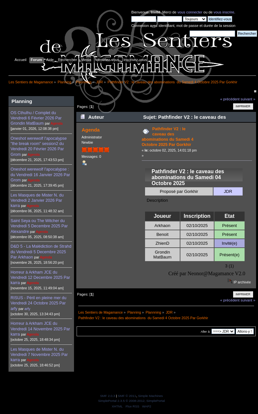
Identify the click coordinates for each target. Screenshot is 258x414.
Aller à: (206, 331)
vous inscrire (223, 12)
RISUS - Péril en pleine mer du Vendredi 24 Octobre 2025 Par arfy (38, 303)
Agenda (57, 123)
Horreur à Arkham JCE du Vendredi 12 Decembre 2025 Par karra (40, 277)
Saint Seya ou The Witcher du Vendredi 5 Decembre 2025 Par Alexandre (39, 226)
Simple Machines (150, 396)
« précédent (229, 99)
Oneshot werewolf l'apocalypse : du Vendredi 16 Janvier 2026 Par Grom (40, 174)
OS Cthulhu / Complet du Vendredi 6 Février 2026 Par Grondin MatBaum (36, 118)
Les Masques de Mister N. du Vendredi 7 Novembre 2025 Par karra (39, 354)
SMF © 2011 (127, 396)
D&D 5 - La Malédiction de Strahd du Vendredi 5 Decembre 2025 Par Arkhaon (40, 251)
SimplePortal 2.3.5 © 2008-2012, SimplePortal (131, 401)
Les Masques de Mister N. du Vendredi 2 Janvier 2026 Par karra (37, 200)
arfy (27, 309)
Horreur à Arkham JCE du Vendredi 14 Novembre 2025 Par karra (40, 328)
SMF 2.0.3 (107, 396)
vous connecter (189, 12)
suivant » (248, 99)
